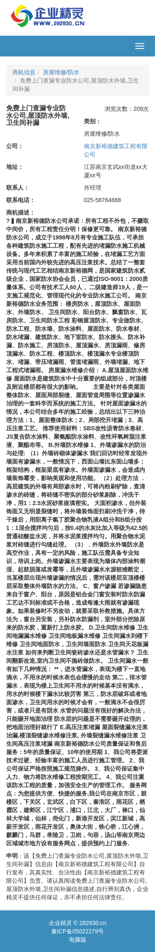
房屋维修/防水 (61, 72)
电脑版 (77, 939)
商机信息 (24, 72)
